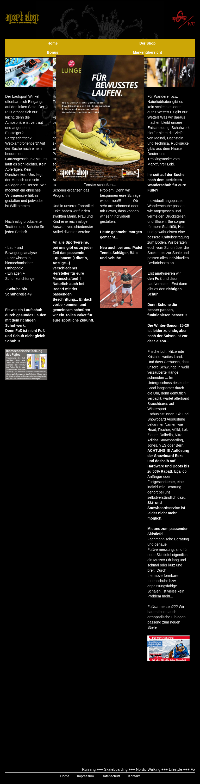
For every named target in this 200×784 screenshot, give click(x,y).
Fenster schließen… (100, 185)
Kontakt (134, 776)
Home (52, 43)
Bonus (52, 52)
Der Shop (147, 43)
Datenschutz (111, 776)
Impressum (85, 776)
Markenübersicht (147, 52)
